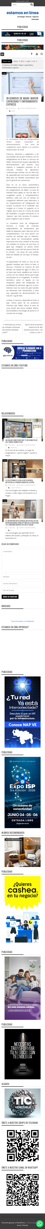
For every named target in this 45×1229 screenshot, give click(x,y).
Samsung (13, 448)
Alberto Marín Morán (27, 108)
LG (11, 530)
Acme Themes (22, 1225)
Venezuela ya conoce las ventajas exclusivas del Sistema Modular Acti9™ (11, 328)
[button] (39, 1223)
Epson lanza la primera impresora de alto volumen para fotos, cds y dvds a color (33, 328)
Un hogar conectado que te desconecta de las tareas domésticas (21, 441)
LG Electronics (15, 488)
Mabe (13, 111)
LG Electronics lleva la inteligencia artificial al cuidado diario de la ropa (20, 481)
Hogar (4, 73)
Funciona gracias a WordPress (13, 1223)
